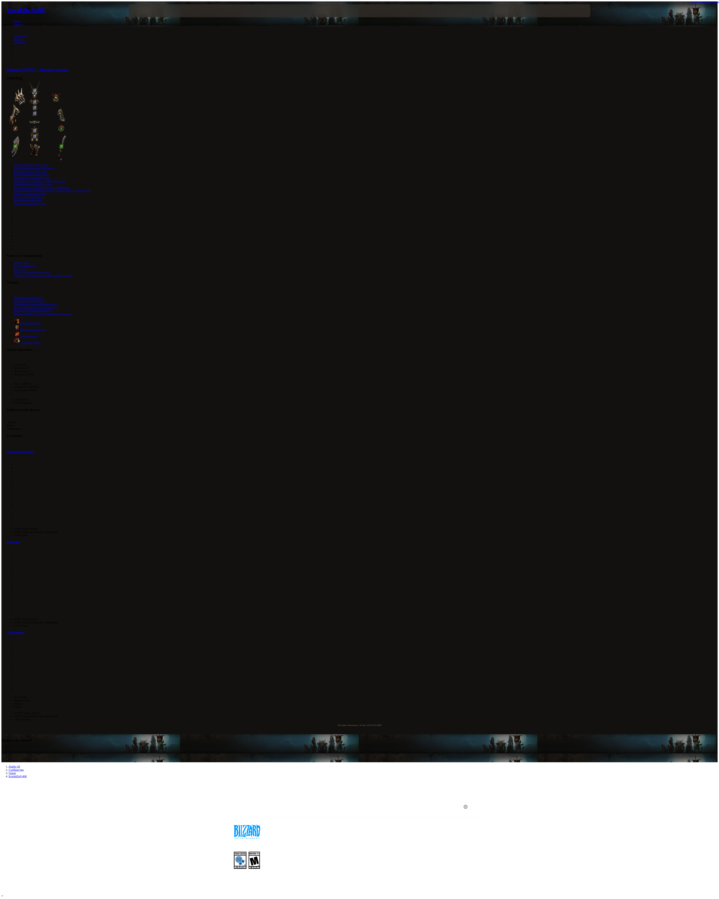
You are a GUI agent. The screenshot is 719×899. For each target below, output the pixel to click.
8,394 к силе (21, 262)
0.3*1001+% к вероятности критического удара (42, 275)
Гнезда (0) (20, 269)
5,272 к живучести (25, 265)
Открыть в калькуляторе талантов (705, 2)
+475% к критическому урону (32, 272)
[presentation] (142, 10)
